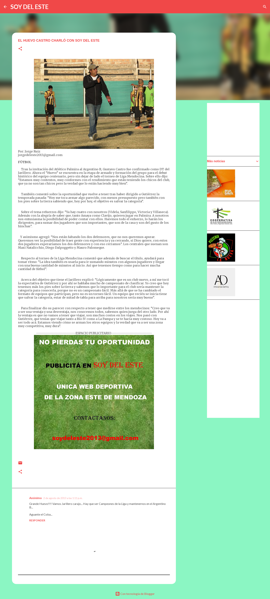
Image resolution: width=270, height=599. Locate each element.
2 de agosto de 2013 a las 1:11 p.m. (62, 498)
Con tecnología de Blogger (135, 593)
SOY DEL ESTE (29, 6)
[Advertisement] (194, 209)
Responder (37, 520)
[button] (20, 48)
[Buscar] (264, 6)
